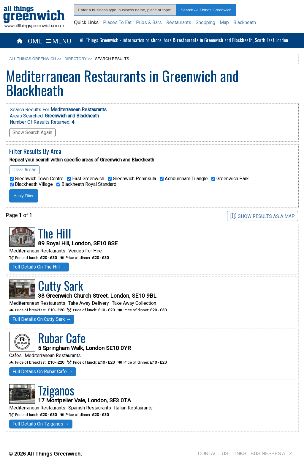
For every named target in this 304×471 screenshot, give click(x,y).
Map (224, 22)
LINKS (239, 453)
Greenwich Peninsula (132, 178)
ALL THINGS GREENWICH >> (35, 58)
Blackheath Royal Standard (86, 184)
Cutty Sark (60, 285)
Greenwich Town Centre (37, 178)
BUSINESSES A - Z (271, 453)
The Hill (54, 233)
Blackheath (244, 22)
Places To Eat (117, 22)
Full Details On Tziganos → (40, 424)
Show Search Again (32, 132)
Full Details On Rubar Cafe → (42, 371)
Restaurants (178, 22)
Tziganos (56, 390)
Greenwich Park (230, 178)
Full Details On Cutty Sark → (41, 319)
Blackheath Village (31, 184)
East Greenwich (85, 178)
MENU (58, 41)
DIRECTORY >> (78, 58)
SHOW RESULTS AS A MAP (262, 216)
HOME (29, 41)
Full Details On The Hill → (39, 267)
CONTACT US (213, 453)
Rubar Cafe (62, 338)
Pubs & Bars (149, 22)
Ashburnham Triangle (184, 178)
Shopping (205, 22)
